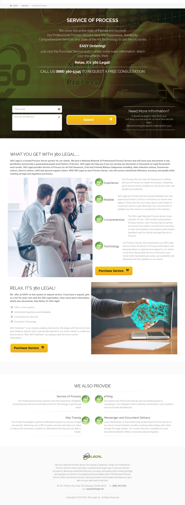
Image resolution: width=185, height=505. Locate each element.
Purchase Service (114, 270)
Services (25, 6)
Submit (98, 119)
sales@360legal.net (92, 489)
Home (15, 6)
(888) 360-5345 (117, 486)
